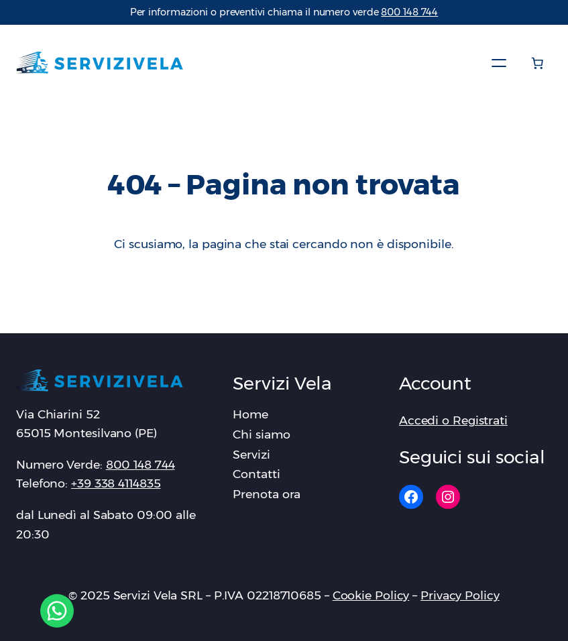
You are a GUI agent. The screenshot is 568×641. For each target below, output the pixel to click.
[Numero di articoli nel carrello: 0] (537, 63)
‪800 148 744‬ (409, 12)
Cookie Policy (371, 595)
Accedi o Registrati (453, 420)
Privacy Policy (460, 595)
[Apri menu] (499, 63)
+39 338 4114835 (116, 483)
